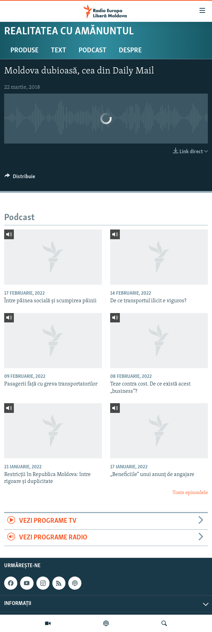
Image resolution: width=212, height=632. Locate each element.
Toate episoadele (190, 492)
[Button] (20, 178)
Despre (130, 50)
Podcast (92, 50)
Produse (24, 50)
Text (58, 50)
